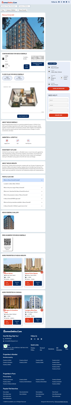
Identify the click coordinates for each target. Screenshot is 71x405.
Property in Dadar (39, 362)
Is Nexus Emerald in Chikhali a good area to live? (15, 206)
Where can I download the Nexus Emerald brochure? (16, 191)
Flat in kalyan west (7, 396)
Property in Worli (39, 360)
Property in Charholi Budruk (25, 381)
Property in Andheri (7, 360)
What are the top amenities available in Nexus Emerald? (17, 202)
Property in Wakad (56, 383)
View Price (26, 66)
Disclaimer (51, 349)
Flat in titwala (6, 391)
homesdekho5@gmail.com (11, 341)
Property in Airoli (55, 360)
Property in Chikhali (40, 379)
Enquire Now (17, 283)
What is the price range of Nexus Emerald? (14, 187)
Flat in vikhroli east (56, 396)
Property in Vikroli (23, 362)
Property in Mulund (23, 360)
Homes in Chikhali (24, 6)
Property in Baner (7, 381)
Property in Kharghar (56, 364)
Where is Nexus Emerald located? (12, 180)
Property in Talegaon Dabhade (9, 383)
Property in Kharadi (56, 379)
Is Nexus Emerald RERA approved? (12, 198)
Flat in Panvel (55, 391)
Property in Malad (7, 364)
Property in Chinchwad (8, 379)
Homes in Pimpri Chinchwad (9, 6)
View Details (7, 283)
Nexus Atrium (8, 273)
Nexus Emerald (22, 10)
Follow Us (54, 2)
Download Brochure (58, 88)
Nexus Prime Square (31, 273)
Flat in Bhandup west (56, 394)
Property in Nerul (55, 362)
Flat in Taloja (38, 396)
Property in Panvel (56, 368)
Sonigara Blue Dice (31, 310)
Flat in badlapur (39, 391)
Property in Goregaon (7, 362)
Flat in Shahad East (7, 398)
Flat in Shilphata (22, 394)
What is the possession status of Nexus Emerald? (16, 195)
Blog (67, 349)
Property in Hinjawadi (56, 381)
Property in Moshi (23, 379)
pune (3, 10)
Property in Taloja (56, 366)
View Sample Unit (23, 116)
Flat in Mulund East (40, 394)
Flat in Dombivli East (23, 391)
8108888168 (8, 338)
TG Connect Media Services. (61, 401)
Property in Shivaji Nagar (41, 381)
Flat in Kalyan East (7, 394)
